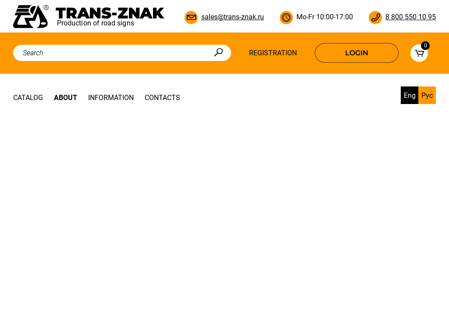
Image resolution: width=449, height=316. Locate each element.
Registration (273, 53)
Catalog (28, 97)
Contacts (162, 97)
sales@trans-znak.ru (232, 17)
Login (356, 53)
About (65, 97)
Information (111, 97)
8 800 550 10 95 (410, 17)
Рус (427, 95)
